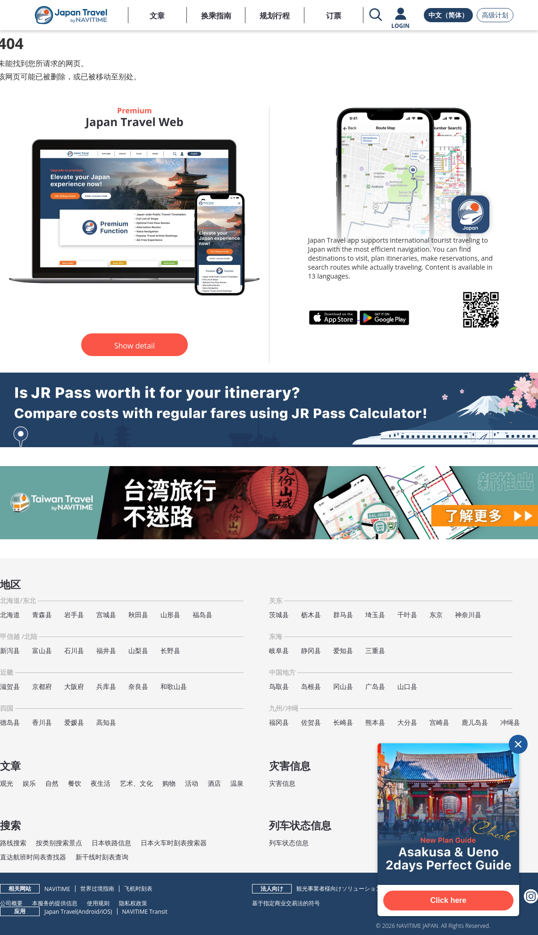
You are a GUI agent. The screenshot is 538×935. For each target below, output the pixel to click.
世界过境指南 (97, 888)
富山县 (42, 650)
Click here (448, 900)
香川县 (42, 722)
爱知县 (343, 650)
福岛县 (202, 614)
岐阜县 (279, 650)
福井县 (106, 650)
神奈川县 (468, 614)
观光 (6, 783)
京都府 (42, 686)
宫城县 (106, 614)
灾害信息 (282, 783)
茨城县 (279, 614)
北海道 (10, 614)
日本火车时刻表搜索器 (174, 842)
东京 (436, 614)
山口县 (407, 686)
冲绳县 (510, 722)
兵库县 (106, 686)
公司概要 (11, 903)
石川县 (74, 650)
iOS (105, 912)
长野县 (170, 650)
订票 (333, 15)
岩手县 (74, 614)
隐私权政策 (133, 903)
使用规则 (98, 903)
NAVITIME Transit (145, 912)
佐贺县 (311, 722)
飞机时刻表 (138, 888)
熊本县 (375, 722)
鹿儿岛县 (475, 722)
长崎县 (343, 722)
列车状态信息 (289, 842)
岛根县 (311, 686)
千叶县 (407, 614)
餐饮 (74, 783)
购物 (169, 783)
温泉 (237, 783)
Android (89, 912)
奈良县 (138, 686)
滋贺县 (10, 686)
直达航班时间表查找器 (33, 856)
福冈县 (279, 722)
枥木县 (311, 614)
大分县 (407, 722)
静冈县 (311, 650)
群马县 (343, 614)
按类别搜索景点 (59, 842)
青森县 (42, 614)
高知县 (106, 722)
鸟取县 (279, 686)
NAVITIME (57, 889)
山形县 (170, 614)
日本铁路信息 (111, 842)
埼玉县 (375, 614)
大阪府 (74, 686)
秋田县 (138, 614)
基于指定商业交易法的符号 (286, 903)
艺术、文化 (136, 783)
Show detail (134, 345)
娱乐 (29, 783)
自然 (52, 783)
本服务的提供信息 (54, 903)
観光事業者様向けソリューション (338, 888)
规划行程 (275, 15)
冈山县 (343, 686)
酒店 (214, 783)
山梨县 (138, 650)
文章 (157, 15)
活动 (191, 783)
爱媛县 (74, 722)
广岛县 (375, 686)
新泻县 (10, 650)
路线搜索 (13, 842)
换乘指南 (216, 15)
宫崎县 (439, 722)
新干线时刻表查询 (102, 856)
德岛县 (10, 722)
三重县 (375, 650)
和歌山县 (173, 686)
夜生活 (100, 783)
